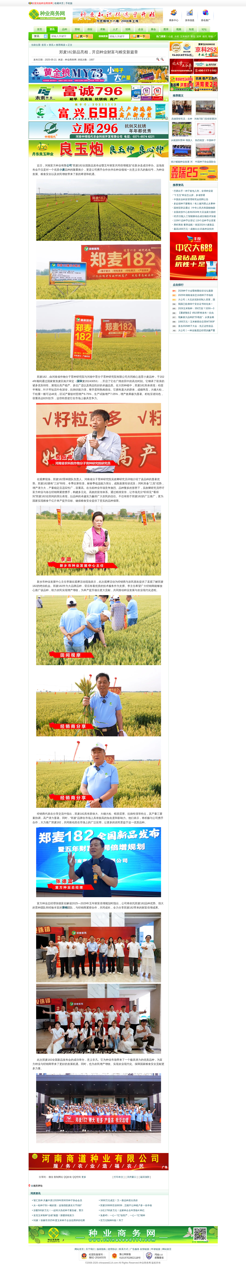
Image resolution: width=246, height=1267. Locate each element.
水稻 (176, 36)
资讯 (51, 45)
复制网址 (58, 1177)
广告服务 (134, 1249)
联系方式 (123, 1249)
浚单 (199, 36)
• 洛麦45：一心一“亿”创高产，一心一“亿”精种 (122, 1215)
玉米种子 (184, 36)
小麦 (170, 36)
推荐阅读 (60, 45)
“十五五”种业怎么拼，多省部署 (189, 195)
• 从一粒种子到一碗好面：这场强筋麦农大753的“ (57, 1205)
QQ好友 (68, 1177)
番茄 (193, 36)
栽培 (204, 36)
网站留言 (166, 1249)
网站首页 (79, 1249)
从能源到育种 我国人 (181, 140)
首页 (44, 45)
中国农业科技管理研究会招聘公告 (191, 199)
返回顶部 (144, 1177)
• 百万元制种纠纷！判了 (111, 1220)
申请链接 (155, 1249)
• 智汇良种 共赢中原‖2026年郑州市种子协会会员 (57, 1200)
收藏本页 (59, 3)
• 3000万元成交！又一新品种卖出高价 (118, 1200)
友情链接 (144, 1249)
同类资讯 (36, 1193)
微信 (51, 1177)
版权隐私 (101, 1249)
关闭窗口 (131, 1177)
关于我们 (90, 1249)
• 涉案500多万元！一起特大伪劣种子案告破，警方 (58, 1210)
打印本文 (118, 1177)
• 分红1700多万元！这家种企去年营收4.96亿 (122, 1210)
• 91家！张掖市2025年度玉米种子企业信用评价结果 (58, 1220)
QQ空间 (77, 1177)
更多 (83, 1177)
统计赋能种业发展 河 (181, 161)
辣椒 (210, 36)
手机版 (69, 3)
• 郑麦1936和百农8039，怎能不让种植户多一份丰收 (125, 1205)
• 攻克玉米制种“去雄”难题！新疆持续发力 (53, 1215)
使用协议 (112, 1249)
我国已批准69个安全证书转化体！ (195, 304)
